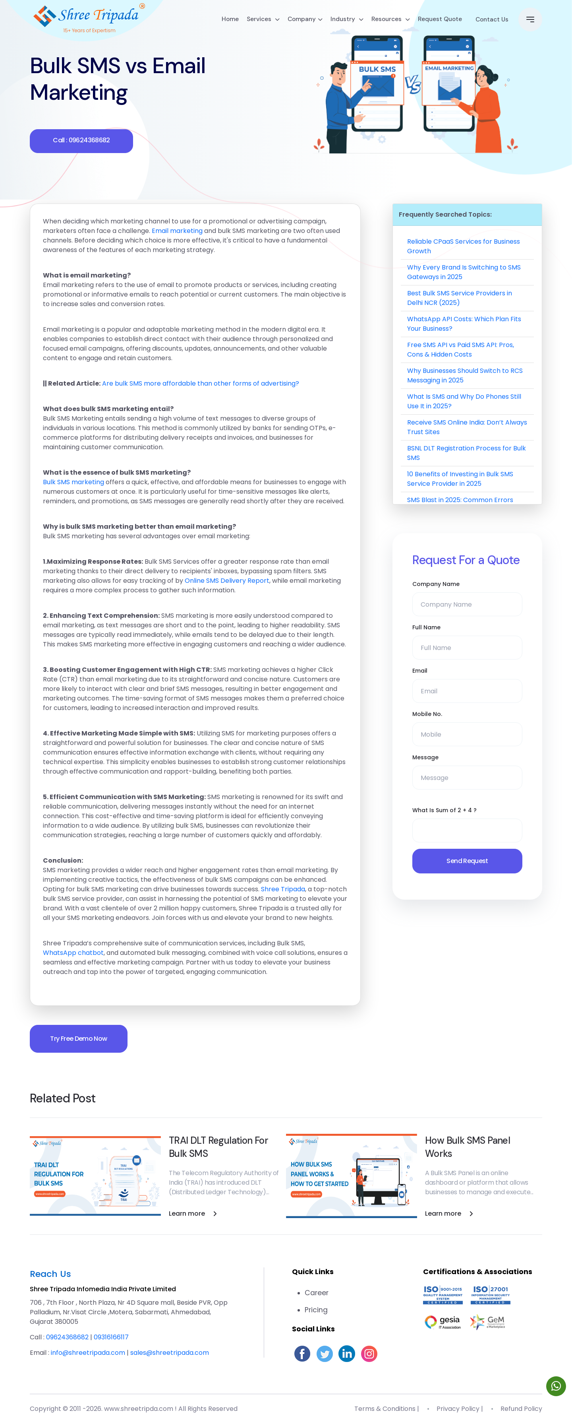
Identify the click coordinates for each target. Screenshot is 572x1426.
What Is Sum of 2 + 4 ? (444, 811)
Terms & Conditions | (386, 1411)
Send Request (467, 861)
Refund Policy (521, 1411)
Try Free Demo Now (80, 1039)
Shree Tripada (283, 889)
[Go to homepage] (89, 16)
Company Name (436, 585)
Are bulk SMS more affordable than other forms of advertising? (200, 384)
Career (317, 1295)
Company (294, 20)
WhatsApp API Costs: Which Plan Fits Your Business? (464, 324)
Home (217, 20)
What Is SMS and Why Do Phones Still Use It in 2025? (464, 402)
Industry (337, 20)
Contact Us (489, 20)
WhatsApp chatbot (73, 953)
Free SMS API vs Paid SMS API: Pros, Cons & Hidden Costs (460, 350)
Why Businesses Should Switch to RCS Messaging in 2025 (465, 376)
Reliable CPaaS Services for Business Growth (463, 247)
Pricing (316, 1312)
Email (419, 671)
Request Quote (433, 20)
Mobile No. (427, 715)
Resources (381, 20)
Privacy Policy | (460, 1411)
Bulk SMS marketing (73, 482)
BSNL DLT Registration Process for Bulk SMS (466, 453)
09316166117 (111, 1339)
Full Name (426, 628)
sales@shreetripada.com (169, 1354)
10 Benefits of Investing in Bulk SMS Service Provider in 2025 (460, 479)
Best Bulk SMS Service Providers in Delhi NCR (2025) (459, 298)
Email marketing (177, 231)
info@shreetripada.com (88, 1354)
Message (425, 758)
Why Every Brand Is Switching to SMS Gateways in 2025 (464, 273)
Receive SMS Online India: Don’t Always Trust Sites (467, 428)
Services (251, 20)
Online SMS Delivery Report (227, 581)
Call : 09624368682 (81, 141)
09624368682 (67, 1339)
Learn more (193, 1215)
